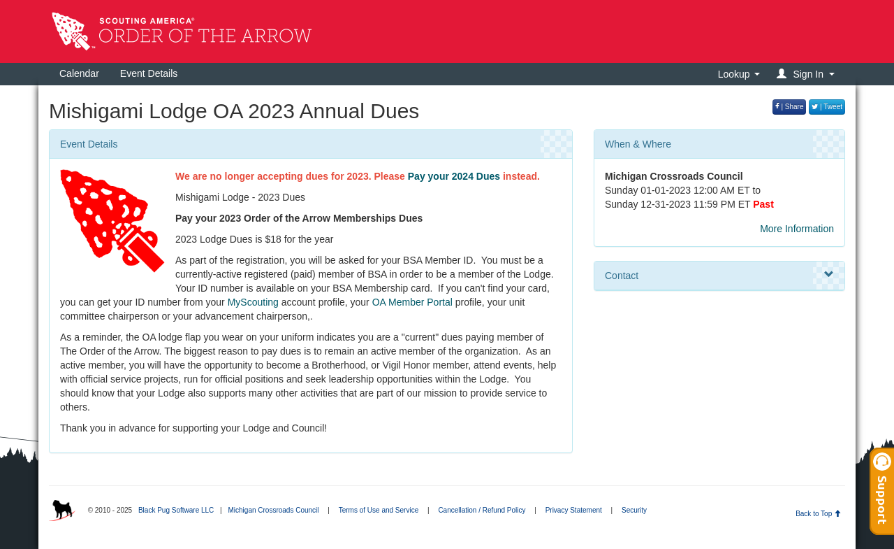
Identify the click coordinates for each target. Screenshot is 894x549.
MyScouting (253, 302)
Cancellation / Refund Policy (481, 510)
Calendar (79, 73)
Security (634, 510)
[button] (807, 74)
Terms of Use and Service (379, 510)
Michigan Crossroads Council (273, 510)
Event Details (148, 73)
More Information (797, 228)
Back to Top (818, 514)
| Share (789, 106)
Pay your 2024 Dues (454, 176)
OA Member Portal (412, 302)
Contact (719, 275)
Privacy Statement (573, 510)
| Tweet (827, 106)
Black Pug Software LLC (176, 510)
